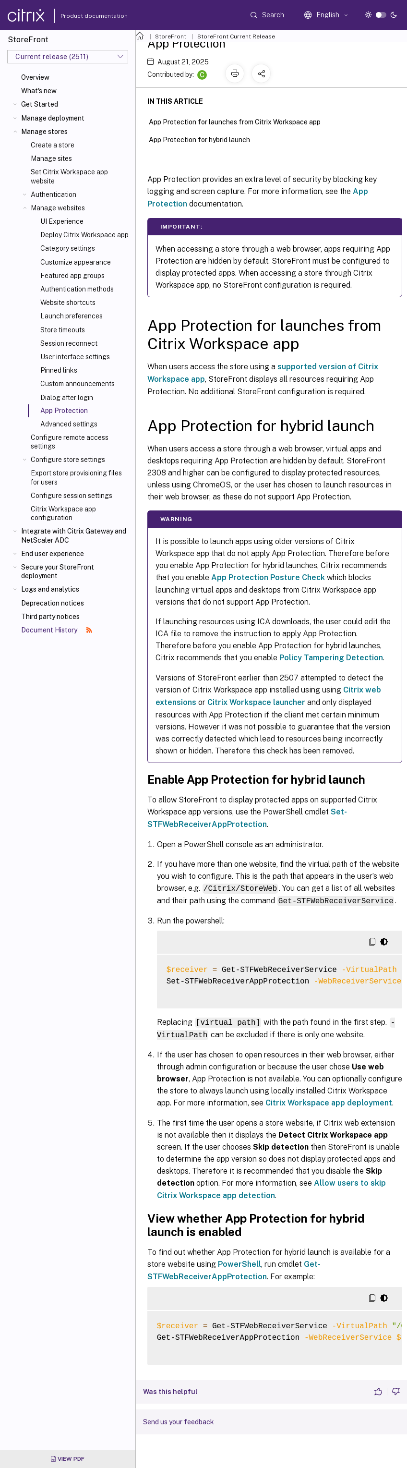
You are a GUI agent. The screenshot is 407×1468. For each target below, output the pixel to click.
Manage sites (51, 158)
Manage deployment (52, 118)
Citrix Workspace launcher (256, 702)
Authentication (53, 194)
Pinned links (58, 370)
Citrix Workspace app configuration (63, 513)
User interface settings (75, 357)
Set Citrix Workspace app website (69, 176)
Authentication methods (77, 289)
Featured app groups (72, 275)
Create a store (52, 145)
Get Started (39, 104)
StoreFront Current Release (236, 36)
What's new (39, 91)
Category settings (67, 248)
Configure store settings (68, 459)
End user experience (52, 554)
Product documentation (82, 15)
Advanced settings (68, 424)
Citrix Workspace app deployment (328, 1100)
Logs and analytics (50, 589)
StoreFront (170, 36)
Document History (56, 630)
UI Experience (62, 221)
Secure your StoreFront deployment (57, 571)
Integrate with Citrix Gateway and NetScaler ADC (73, 535)
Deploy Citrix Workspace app (84, 235)
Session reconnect (68, 343)
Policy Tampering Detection (331, 657)
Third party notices (50, 616)
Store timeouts (62, 330)
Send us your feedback (178, 1420)
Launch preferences (71, 316)
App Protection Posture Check (268, 577)
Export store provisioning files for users (76, 477)
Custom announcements (77, 384)
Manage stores (44, 131)
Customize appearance (75, 262)
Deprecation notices (52, 603)
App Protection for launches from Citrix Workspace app (240, 121)
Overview (35, 77)
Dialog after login (66, 397)
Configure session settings (71, 495)
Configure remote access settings (69, 442)
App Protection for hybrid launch (205, 139)
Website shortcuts (68, 302)
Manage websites (58, 208)
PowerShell (239, 1262)
